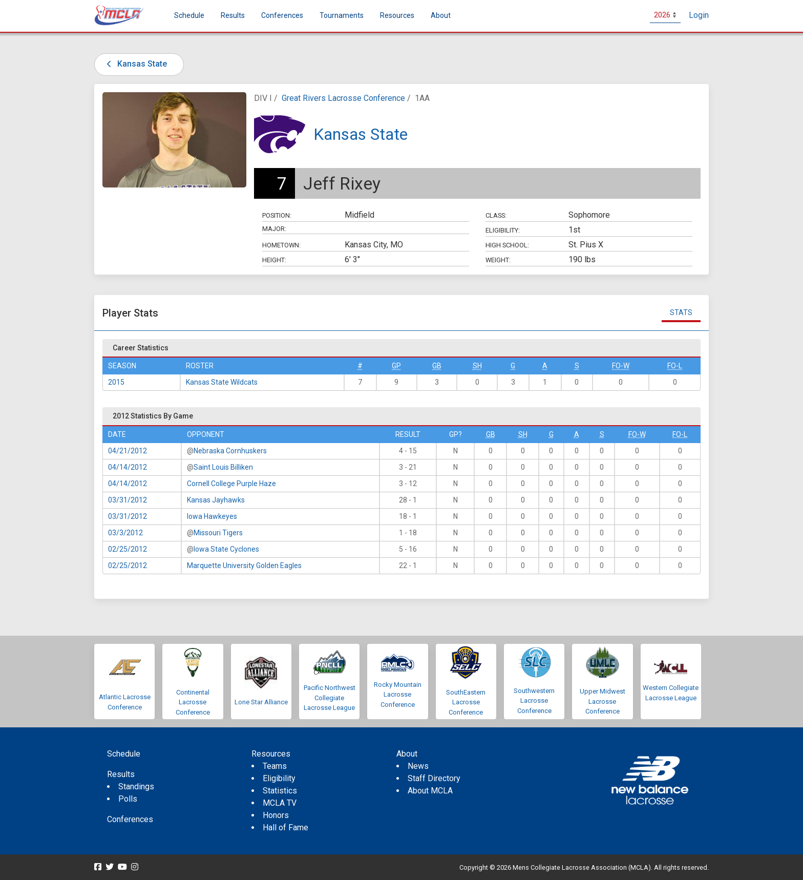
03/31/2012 (127, 500)
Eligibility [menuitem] (279, 778)
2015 (116, 382)
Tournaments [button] (342, 15)
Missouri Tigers (218, 533)
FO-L (674, 366)
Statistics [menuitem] (280, 790)
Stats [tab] (681, 312)
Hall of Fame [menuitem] (285, 827)
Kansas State (135, 64)
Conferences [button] (282, 15)
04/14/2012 (127, 467)
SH (477, 366)
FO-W (620, 366)
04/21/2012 (127, 451)
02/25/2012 (127, 549)
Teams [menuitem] (275, 766)
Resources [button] (397, 15)
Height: (274, 260)
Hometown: (281, 245)
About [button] (441, 15)
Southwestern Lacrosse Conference (534, 701)
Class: (495, 215)
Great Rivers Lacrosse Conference (343, 98)
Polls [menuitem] (127, 799)
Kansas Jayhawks (216, 500)
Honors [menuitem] (276, 815)
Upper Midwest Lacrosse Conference (602, 701)
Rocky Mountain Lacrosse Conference (397, 694)
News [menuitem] (418, 766)
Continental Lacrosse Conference (193, 702)
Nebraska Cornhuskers (230, 451)
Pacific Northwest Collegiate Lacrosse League (329, 697)
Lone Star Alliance (261, 702)
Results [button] (233, 15)
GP (396, 366)
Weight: (498, 260)
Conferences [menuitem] (130, 819)
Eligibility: (502, 230)
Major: (274, 229)
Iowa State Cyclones (226, 549)
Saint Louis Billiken (223, 467)
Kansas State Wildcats (222, 382)
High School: (507, 245)
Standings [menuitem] (136, 786)
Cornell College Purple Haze (231, 483)
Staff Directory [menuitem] (434, 778)
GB (436, 366)
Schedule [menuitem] (189, 15)
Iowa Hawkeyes (212, 516)
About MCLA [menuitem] (430, 790)
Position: (276, 215)
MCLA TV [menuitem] (280, 803)
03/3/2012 (125, 533)
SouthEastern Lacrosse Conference (465, 702)
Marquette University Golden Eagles (244, 565)
